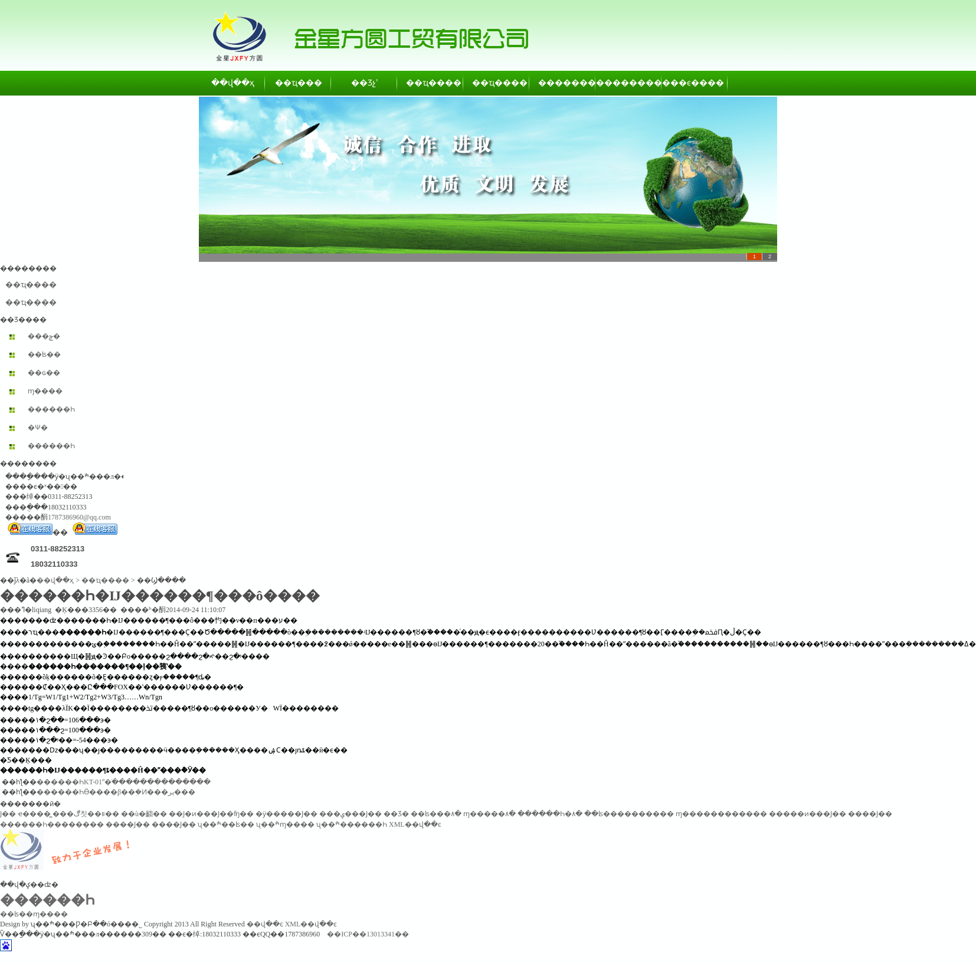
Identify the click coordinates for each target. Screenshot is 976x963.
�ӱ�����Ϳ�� (286, 814)
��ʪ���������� (629, 814)
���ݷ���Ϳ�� (350, 814)
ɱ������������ (721, 814)
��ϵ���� (695, 82)
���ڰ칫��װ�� (86, 814)
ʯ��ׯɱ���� (285, 824)
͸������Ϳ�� (8, 814)
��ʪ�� (44, 354)
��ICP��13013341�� (368, 934)
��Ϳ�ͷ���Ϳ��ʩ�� (211, 814)
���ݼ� (44, 336)
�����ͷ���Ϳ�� (807, 814)
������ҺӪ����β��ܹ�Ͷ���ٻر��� (116, 792)
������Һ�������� (52, 824)
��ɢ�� (44, 373)
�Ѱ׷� (38, 427)
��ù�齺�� (144, 814)
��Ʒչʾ (364, 82)
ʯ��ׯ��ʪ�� (226, 824)
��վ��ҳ (232, 82)
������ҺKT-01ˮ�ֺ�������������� (124, 782)
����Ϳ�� (870, 814)
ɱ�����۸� (489, 814)
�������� (563, 82)
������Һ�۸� (550, 814)
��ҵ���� (431, 82)
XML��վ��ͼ (415, 824)
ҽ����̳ (34, 814)
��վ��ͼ (265, 924)
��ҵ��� (298, 82)
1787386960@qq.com (79, 517)
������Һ (51, 409)
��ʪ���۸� (436, 814)
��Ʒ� (396, 814)
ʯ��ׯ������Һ (351, 824)
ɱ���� (45, 391)
